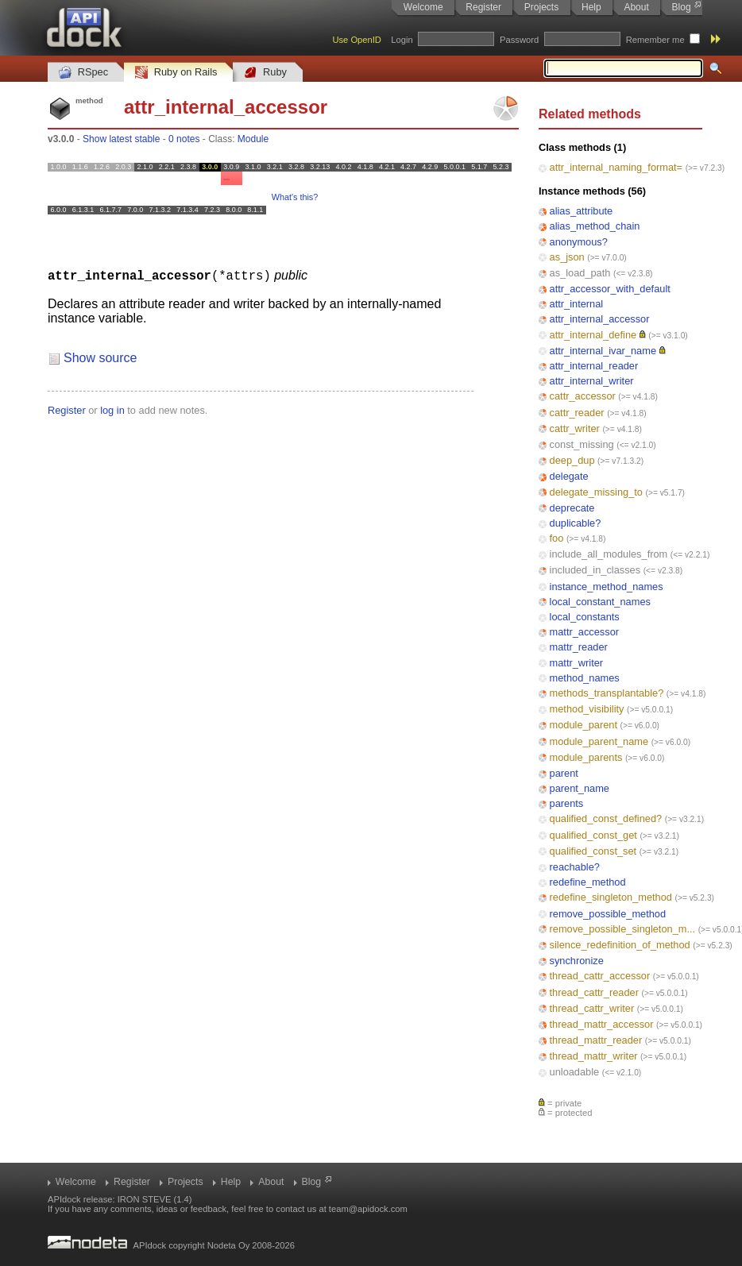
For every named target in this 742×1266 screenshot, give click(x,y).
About (636, 7)
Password (519, 39)
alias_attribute (581, 211)
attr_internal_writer (592, 381)
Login (401, 39)
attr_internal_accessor (600, 319)
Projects (541, 7)
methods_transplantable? (607, 693)
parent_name (579, 788)
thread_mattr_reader (596, 1040)
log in (112, 409)
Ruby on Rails (176, 72)
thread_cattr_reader (594, 992)
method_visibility (587, 709)
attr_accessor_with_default (610, 289)
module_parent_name (599, 741)
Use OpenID (356, 39)
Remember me (655, 39)
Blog (681, 7)
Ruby (265, 72)
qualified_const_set (593, 851)
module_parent (583, 725)
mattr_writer (577, 663)
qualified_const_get (593, 835)
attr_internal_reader (594, 366)
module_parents (586, 757)
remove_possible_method (608, 914)
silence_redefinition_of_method (620, 945)
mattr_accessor (584, 632)
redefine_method (588, 882)
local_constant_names (600, 602)
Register (483, 7)
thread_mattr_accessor (602, 1024)
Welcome (423, 7)
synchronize (577, 961)
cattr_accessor (583, 396)
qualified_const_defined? (606, 818)
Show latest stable (121, 139)
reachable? (575, 867)
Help (591, 7)
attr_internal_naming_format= (616, 167)
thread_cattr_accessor (600, 976)
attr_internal (577, 304)
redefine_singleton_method (611, 897)
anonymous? (579, 242)
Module (253, 139)
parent (564, 773)
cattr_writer (575, 428)
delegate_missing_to (596, 492)
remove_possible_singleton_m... (623, 929)
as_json (567, 257)
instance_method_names (606, 586)
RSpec (83, 72)
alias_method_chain (595, 226)
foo (557, 538)
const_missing (582, 444)
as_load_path (580, 273)
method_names (585, 678)
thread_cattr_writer (592, 1008)
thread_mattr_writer (594, 1056)
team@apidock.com (368, 1209)
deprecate (572, 508)
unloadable (575, 1072)
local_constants (585, 617)
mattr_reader (579, 647)
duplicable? (575, 523)
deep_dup (572, 460)
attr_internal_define (593, 335)
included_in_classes (595, 570)
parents (567, 803)
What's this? (295, 197)
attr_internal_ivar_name (603, 351)
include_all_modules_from (609, 554)
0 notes (183, 139)
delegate (569, 476)
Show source (100, 357)
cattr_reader (577, 413)
